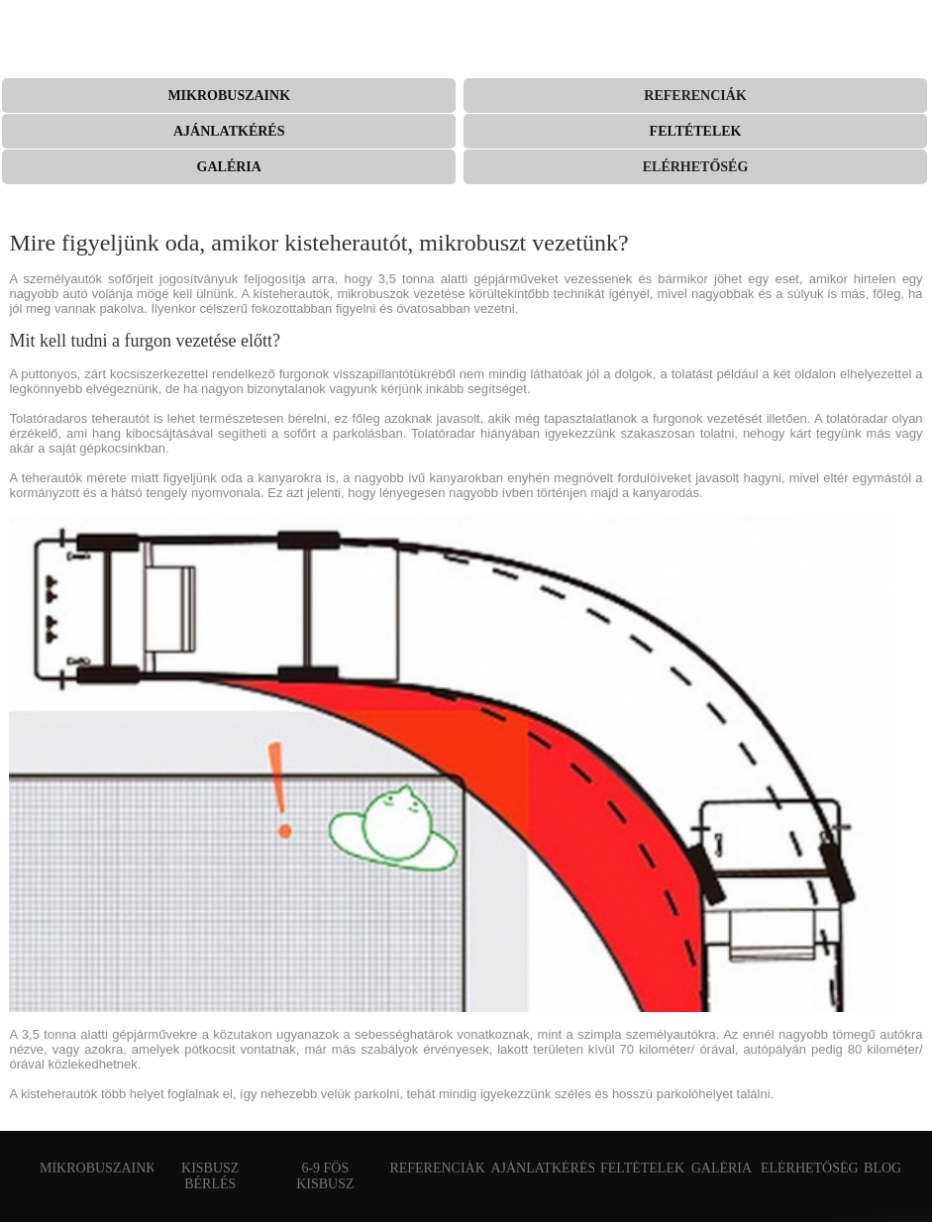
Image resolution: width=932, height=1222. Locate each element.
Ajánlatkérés (229, 131)
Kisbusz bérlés (210, 1176)
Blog (882, 1168)
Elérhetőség (696, 166)
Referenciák (695, 95)
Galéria (229, 166)
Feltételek (696, 131)
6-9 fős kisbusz (325, 1176)
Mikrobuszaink (228, 95)
